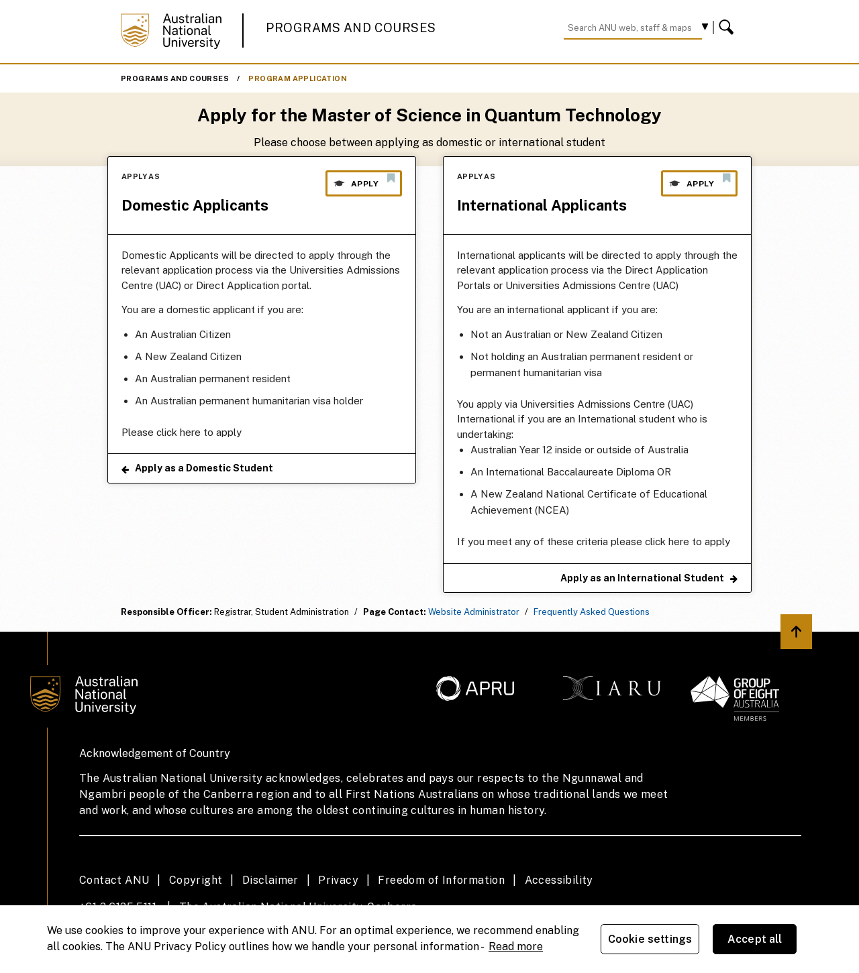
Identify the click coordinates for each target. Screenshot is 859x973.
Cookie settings (650, 939)
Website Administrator (473, 612)
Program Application (297, 78)
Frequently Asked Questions (592, 612)
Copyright (196, 880)
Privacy (338, 880)
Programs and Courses (351, 28)
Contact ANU (114, 880)
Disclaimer (270, 880)
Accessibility (559, 880)
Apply (364, 180)
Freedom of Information (441, 880)
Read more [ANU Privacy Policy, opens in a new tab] (516, 946)
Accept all (754, 939)
